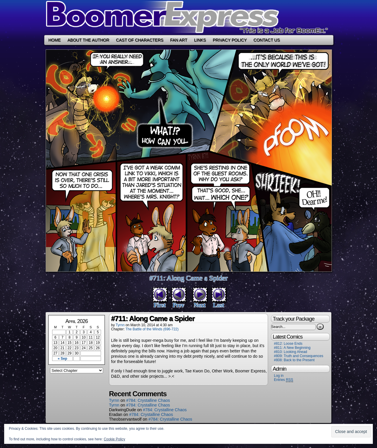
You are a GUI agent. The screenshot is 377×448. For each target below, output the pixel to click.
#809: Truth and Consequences (298, 356)
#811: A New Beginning (292, 348)
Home (54, 40)
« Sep (62, 359)
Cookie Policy (114, 439)
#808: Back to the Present (294, 360)
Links (200, 40)
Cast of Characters (139, 40)
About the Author (88, 40)
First (159, 305)
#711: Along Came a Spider (188, 278)
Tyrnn (120, 325)
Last (218, 305)
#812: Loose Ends (288, 344)
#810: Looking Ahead (290, 352)
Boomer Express (188, 17)
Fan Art (178, 40)
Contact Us (267, 40)
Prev (178, 305)
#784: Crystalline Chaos (148, 400)
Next (200, 305)
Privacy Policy (230, 40)
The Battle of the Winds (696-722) (151, 329)
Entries (283, 380)
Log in (279, 376)
